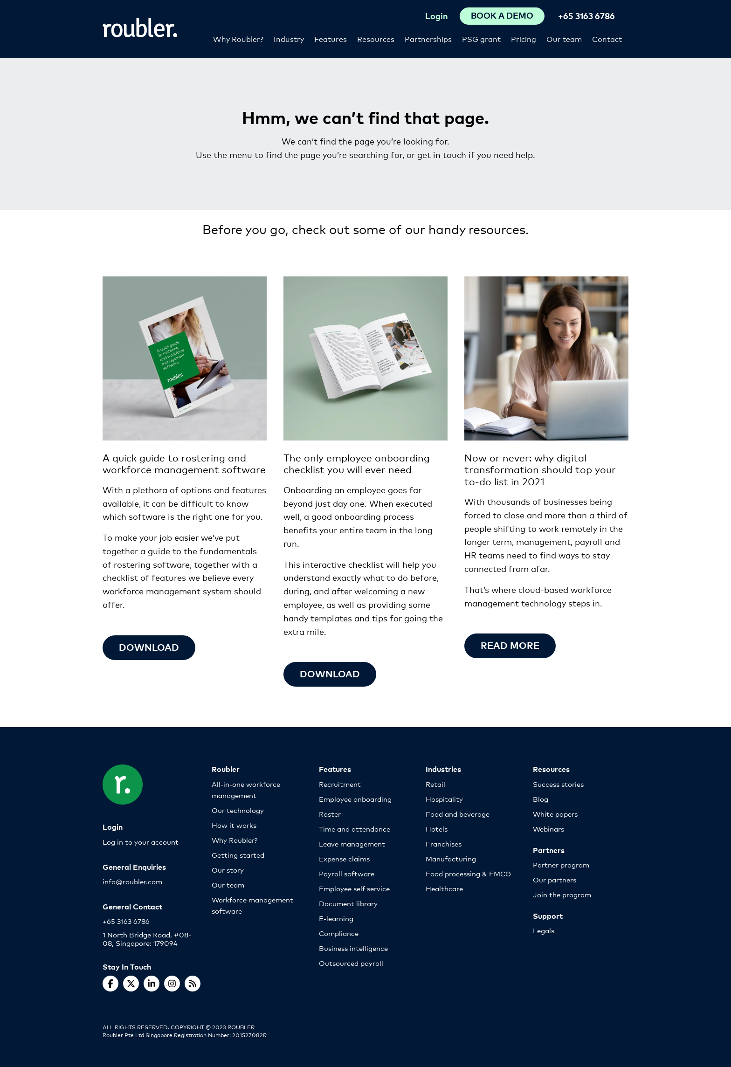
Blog (540, 798)
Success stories (558, 783)
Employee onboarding (355, 798)
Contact (607, 38)
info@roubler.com (132, 881)
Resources (375, 38)
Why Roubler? (238, 38)
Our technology (238, 809)
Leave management (352, 843)
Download (149, 646)
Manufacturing (451, 858)
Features (330, 38)
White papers (555, 813)
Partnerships (428, 38)
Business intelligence (353, 947)
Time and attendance (354, 828)
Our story (228, 869)
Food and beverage (458, 813)
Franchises (444, 843)
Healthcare (444, 888)
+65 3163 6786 (586, 15)
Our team (564, 38)
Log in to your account (141, 841)
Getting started (238, 854)
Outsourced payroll (351, 962)
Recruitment (340, 783)
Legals (543, 930)
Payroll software (346, 873)
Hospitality (444, 798)
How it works (234, 824)
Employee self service (354, 888)
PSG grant (481, 38)
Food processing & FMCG (468, 873)
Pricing (523, 38)
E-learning (336, 918)
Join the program (562, 894)
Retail (435, 783)
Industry (289, 38)
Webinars (548, 828)
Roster (330, 813)
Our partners (554, 879)
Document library (348, 903)
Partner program (561, 864)
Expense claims (344, 858)
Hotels (437, 828)
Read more (510, 645)
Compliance (339, 933)
